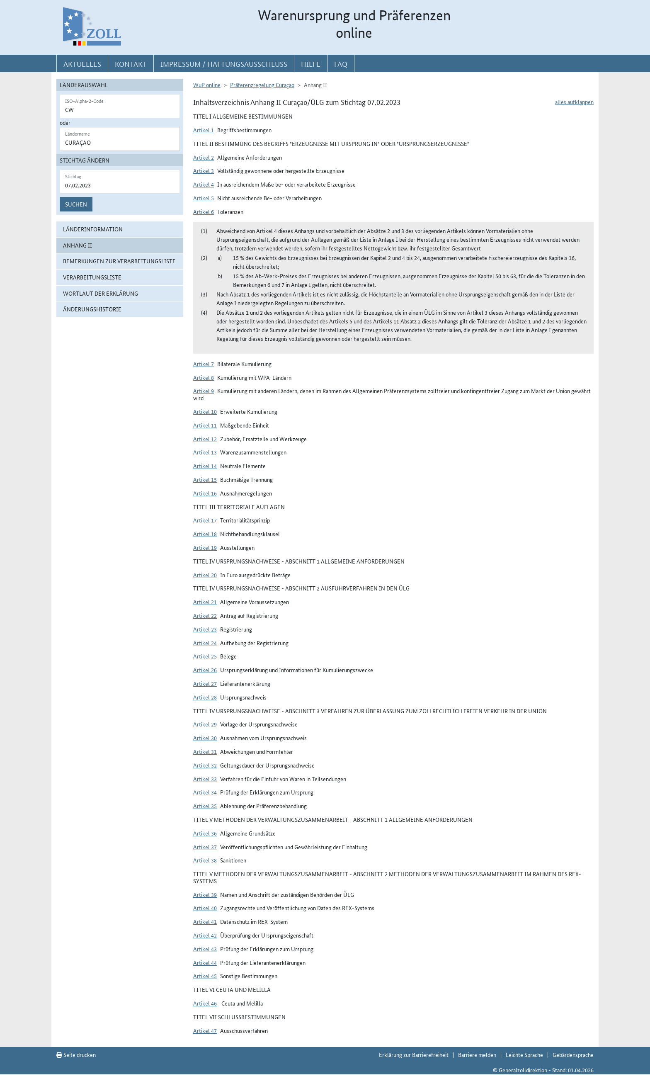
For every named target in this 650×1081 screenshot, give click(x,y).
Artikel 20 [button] (205, 575)
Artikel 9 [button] (203, 390)
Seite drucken (76, 1054)
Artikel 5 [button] (203, 198)
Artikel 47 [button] (205, 1030)
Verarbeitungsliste (92, 277)
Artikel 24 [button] (205, 643)
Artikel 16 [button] (205, 493)
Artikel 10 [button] (205, 411)
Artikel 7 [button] (203, 364)
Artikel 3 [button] (203, 170)
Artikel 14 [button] (205, 466)
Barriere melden (477, 1054)
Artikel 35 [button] (205, 806)
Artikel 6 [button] (203, 211)
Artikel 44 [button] (205, 962)
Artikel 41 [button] (205, 921)
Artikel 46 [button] (205, 1003)
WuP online (207, 84)
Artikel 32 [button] (205, 765)
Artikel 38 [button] (205, 860)
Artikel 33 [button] (205, 779)
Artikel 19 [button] (205, 547)
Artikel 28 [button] (205, 697)
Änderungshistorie (92, 309)
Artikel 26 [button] (205, 670)
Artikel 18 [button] (205, 534)
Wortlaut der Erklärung (100, 293)
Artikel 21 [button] (205, 602)
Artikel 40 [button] (205, 908)
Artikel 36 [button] (205, 833)
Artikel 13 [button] (205, 452)
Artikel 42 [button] (205, 935)
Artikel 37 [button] (205, 847)
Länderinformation (93, 229)
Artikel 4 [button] (203, 184)
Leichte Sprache (524, 1054)
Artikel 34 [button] (205, 792)
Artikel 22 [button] (205, 615)
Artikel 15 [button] (205, 479)
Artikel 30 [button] (205, 738)
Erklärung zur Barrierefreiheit (414, 1054)
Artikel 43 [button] (205, 949)
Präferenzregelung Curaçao (262, 84)
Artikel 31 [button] (205, 751)
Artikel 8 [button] (203, 377)
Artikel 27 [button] (205, 683)
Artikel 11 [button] (205, 425)
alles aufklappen (574, 101)
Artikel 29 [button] (205, 724)
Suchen (76, 204)
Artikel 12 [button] (205, 439)
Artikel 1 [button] (203, 130)
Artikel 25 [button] (205, 656)
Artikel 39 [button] (205, 894)
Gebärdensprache (573, 1054)
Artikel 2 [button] (203, 157)
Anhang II (77, 245)
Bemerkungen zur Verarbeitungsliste (119, 261)
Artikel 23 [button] (205, 629)
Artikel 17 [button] (205, 520)
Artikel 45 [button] (205, 976)
